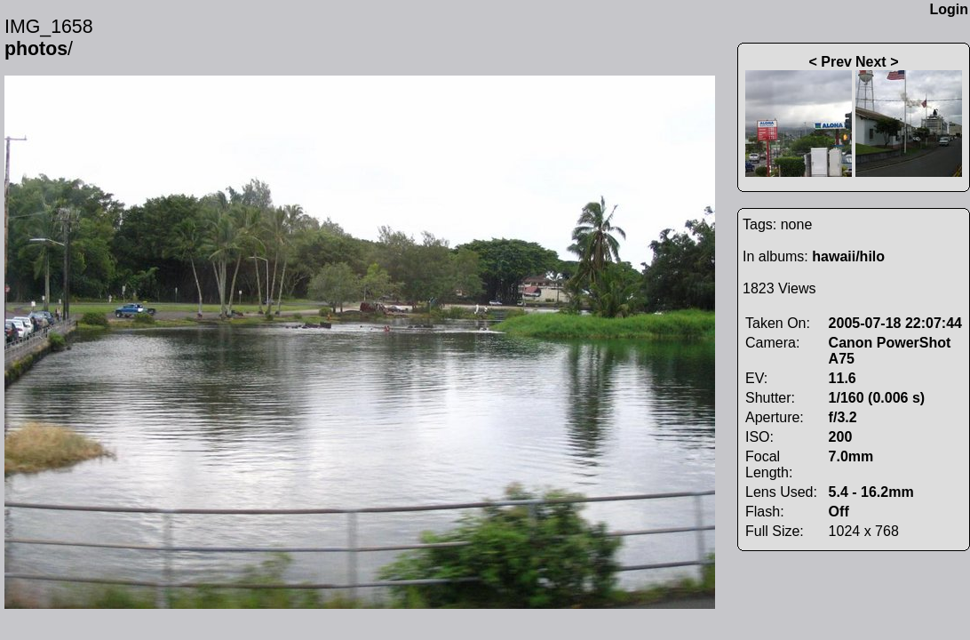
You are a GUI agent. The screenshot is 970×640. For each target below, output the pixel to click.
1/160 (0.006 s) (877, 397)
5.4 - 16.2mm (871, 492)
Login (948, 9)
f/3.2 (843, 417)
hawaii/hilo (848, 256)
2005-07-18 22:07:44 (895, 323)
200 (841, 436)
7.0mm (851, 456)
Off (839, 511)
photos (36, 49)
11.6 (842, 378)
